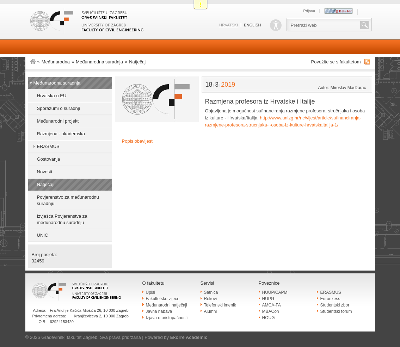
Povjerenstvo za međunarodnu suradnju (68, 200)
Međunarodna (56, 61)
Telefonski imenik (220, 305)
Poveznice (269, 283)
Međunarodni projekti (58, 121)
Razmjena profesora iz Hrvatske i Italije (260, 101)
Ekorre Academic (189, 337)
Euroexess (330, 298)
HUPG (268, 298)
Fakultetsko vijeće (162, 298)
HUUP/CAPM (275, 292)
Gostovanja (48, 159)
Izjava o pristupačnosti (167, 317)
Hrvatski (228, 25)
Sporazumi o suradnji (58, 108)
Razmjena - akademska (61, 133)
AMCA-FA (271, 305)
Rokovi (210, 298)
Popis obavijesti (138, 141)
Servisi (207, 283)
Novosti (44, 171)
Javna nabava (159, 311)
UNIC (42, 235)
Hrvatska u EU (52, 95)
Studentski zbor (335, 305)
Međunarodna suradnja (99, 61)
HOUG (268, 317)
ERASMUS (48, 146)
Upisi (150, 292)
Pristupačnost (276, 25)
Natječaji (138, 61)
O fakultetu (153, 283)
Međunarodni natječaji (166, 305)
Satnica (211, 292)
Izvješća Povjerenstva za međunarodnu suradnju (62, 219)
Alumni (210, 311)
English (252, 25)
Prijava (309, 11)
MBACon (270, 311)
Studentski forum (336, 311)
